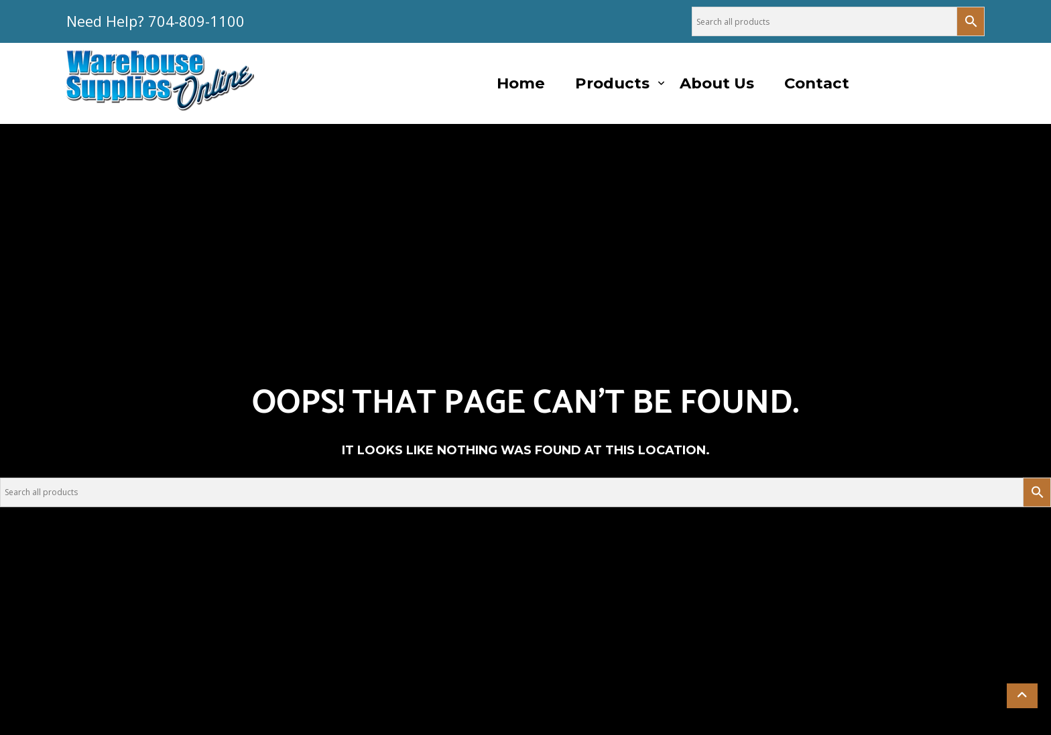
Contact (816, 83)
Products (612, 83)
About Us (717, 83)
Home (521, 83)
